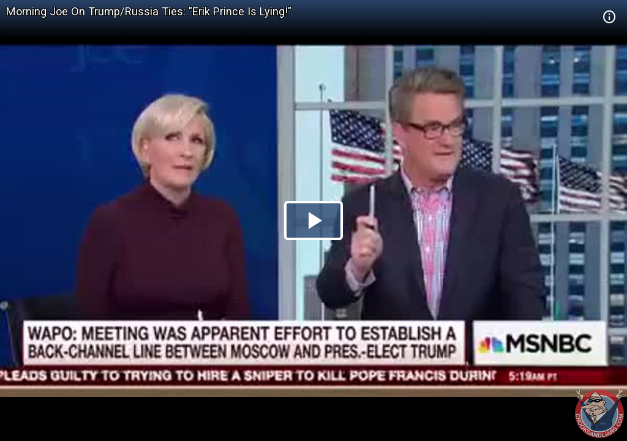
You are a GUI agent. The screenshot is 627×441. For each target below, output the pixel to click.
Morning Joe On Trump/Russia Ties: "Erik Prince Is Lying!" (148, 11)
